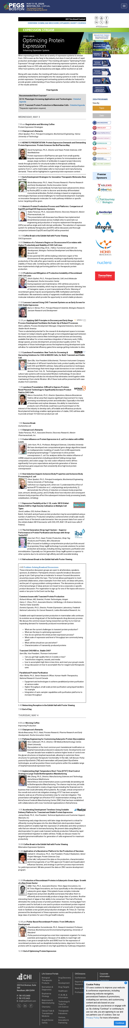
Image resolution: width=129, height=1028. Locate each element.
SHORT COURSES (78, 23)
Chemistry (46, 1007)
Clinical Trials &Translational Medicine (48, 1013)
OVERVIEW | (33, 23)
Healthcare (62, 991)
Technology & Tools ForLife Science (64, 1004)
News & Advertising (83, 988)
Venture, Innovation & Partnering (63, 1020)
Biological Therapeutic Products (47, 980)
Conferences (80, 978)
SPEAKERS (64, 23)
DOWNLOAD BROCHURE (48, 23)
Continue (120, 1023)
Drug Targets (63, 987)
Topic (101, 108)
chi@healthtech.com (27, 1001)
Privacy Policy (92, 1017)
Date (101, 115)
